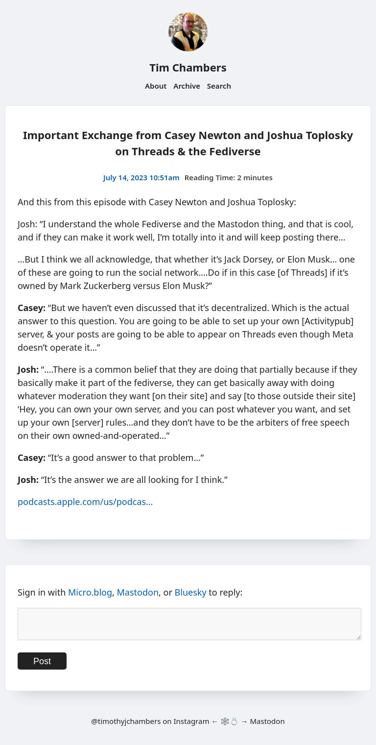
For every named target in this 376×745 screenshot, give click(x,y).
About (155, 86)
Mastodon (138, 592)
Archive (186, 86)
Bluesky (191, 592)
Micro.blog (90, 592)
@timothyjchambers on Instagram (150, 727)
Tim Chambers (187, 67)
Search (219, 86)
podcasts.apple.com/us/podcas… (85, 501)
